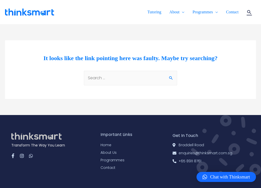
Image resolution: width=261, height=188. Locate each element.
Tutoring (154, 12)
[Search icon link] (249, 12)
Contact (232, 12)
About (174, 12)
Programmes (202, 12)
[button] (226, 177)
